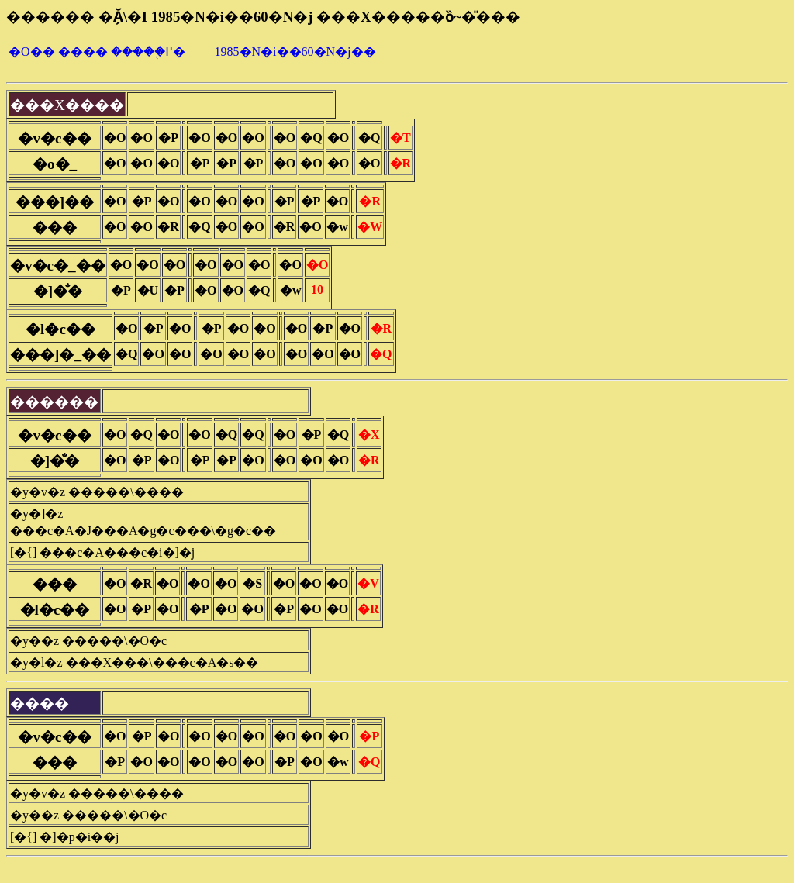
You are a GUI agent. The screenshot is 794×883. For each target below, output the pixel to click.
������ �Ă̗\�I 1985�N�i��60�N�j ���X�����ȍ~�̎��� (263, 17)
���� (83, 51)
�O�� (32, 51)
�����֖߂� (148, 51)
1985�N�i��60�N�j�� (295, 51)
